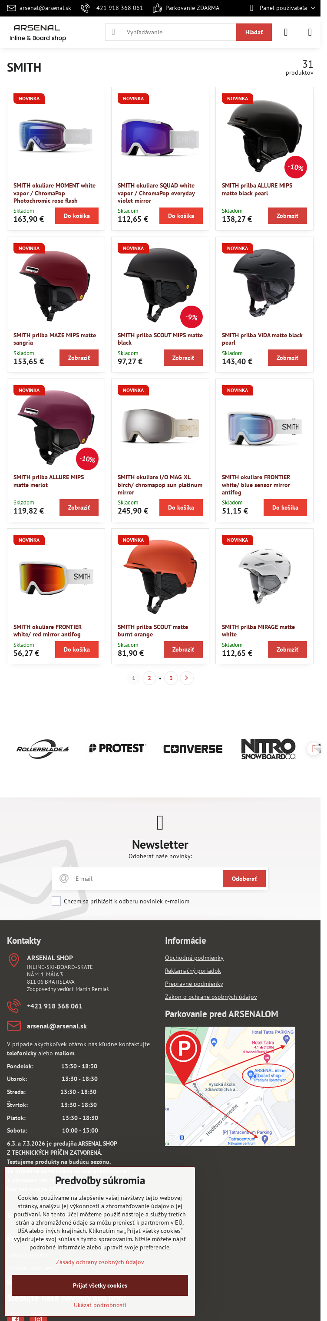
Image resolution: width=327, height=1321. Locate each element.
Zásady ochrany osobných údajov (100, 1262)
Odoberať (244, 879)
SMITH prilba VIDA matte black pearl (262, 339)
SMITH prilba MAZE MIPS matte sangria (54, 339)
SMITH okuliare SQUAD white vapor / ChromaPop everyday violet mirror (156, 192)
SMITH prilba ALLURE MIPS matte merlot (48, 481)
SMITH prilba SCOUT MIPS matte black (160, 339)
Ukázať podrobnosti (100, 1305)
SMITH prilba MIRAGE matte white (258, 631)
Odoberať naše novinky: (160, 856)
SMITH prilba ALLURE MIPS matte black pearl (257, 189)
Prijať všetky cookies (100, 1285)
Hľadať (254, 32)
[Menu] (310, 32)
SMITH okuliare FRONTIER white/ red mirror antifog (47, 631)
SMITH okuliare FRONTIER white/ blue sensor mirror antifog (256, 484)
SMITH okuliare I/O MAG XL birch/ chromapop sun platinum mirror (160, 484)
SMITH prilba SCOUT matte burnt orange (153, 631)
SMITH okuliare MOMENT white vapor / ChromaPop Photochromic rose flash (54, 192)
